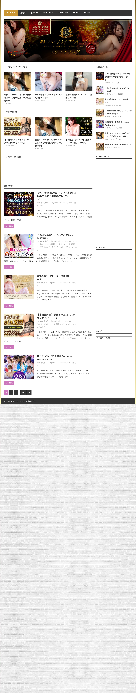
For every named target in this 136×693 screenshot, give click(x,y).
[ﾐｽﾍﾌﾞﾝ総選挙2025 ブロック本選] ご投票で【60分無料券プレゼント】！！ (56, 196)
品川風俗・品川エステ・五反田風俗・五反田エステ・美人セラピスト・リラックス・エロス (57, 247)
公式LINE (34, 13)
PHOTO (76, 13)
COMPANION (63, 13)
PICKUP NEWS (42, 324)
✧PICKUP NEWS (10, 112)
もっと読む (9, 226)
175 (23, 392)
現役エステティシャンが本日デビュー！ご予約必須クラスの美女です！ (17, 97)
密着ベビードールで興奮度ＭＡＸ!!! (118, 144)
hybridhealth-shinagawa (62, 203)
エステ (47, 244)
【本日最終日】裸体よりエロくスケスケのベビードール (56, 316)
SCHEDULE (48, 13)
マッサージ (70, 324)
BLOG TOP (11, 13)
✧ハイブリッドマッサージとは (15, 67)
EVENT (87, 13)
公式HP (23, 13)
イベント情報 (54, 324)
